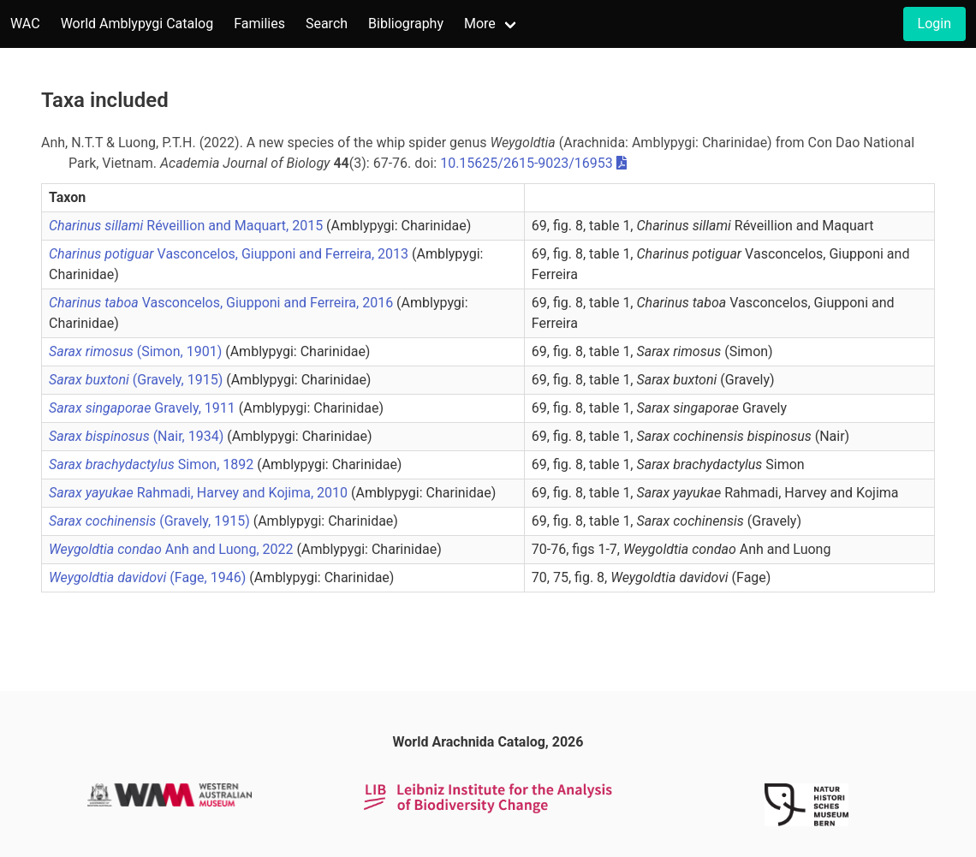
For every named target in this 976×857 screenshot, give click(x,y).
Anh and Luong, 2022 (172, 549)
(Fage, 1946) (149, 577)
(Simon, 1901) (137, 351)
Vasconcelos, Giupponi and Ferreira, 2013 (230, 254)
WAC (25, 23)
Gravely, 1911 (144, 408)
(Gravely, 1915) (137, 380)
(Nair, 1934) (138, 436)
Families (259, 23)
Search (327, 23)
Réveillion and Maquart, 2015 (187, 225)
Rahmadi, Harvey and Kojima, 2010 (200, 493)
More (480, 23)
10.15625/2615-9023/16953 (526, 163)
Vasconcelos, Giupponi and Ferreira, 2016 (222, 303)
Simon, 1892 (153, 464)
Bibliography (405, 23)
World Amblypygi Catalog (137, 23)
